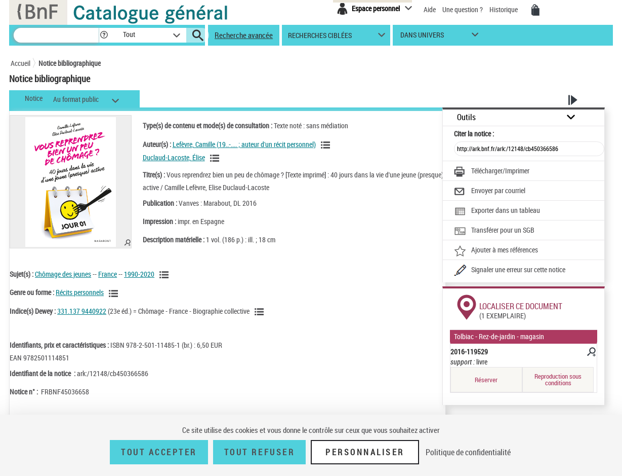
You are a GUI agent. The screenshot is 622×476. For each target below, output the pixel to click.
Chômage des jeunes (63, 274)
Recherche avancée (244, 35)
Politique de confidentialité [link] (468, 452)
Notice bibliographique (69, 63)
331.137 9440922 (81, 311)
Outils (466, 117)
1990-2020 (139, 274)
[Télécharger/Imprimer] (491, 172)
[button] (103, 35)
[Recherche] (56, 35)
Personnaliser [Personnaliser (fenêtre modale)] (364, 452)
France (107, 274)
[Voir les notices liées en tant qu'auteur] (327, 145)
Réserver (486, 379)
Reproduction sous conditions (558, 379)
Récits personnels (80, 292)
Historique (504, 9)
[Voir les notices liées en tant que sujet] (165, 275)
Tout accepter (159, 452)
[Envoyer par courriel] (489, 192)
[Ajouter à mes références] (496, 251)
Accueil (20, 63)
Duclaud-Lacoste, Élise (174, 157)
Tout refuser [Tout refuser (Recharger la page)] (259, 452)
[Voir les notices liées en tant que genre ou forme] (115, 293)
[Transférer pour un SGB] (494, 231)
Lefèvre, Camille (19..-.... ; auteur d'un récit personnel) (244, 144)
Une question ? (462, 9)
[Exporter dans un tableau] (497, 211)
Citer (474, 133)
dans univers (422, 37)
